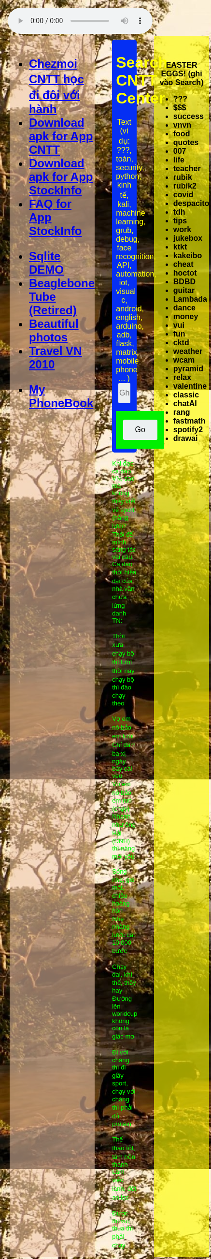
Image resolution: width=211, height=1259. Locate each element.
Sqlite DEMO (46, 262)
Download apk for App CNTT (61, 136)
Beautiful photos (54, 330)
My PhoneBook (61, 396)
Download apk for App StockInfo (61, 177)
